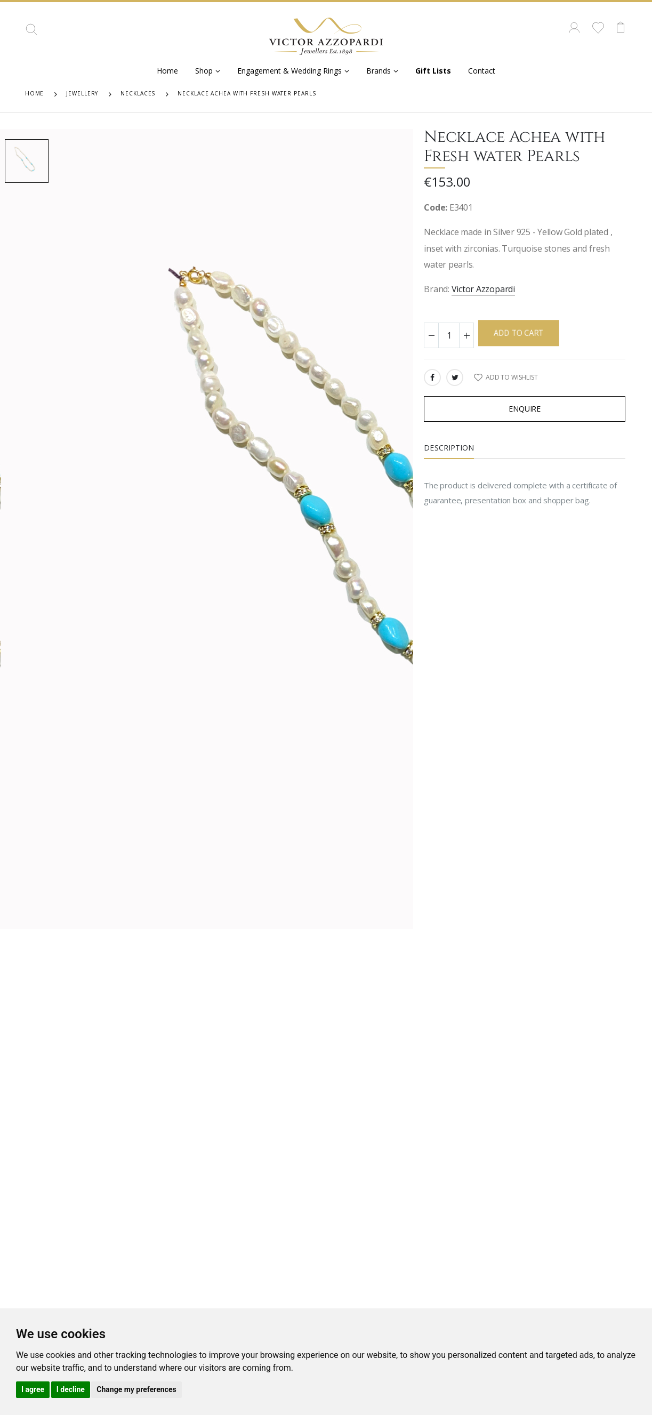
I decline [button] (71, 1389)
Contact (481, 71)
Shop (204, 71)
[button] (31, 33)
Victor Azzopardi (483, 289)
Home (167, 71)
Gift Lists (433, 71)
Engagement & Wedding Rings (289, 71)
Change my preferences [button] (136, 1389)
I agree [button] (32, 1389)
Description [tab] (449, 448)
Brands (378, 71)
